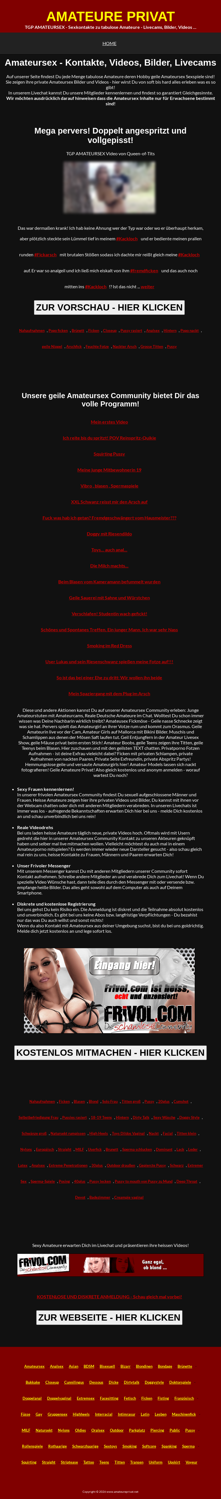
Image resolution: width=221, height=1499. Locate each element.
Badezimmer (99, 1197)
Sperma (188, 1446)
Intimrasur (126, 1414)
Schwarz (177, 1165)
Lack (180, 1149)
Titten (119, 1462)
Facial (168, 1133)
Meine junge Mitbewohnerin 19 (109, 469)
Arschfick (74, 346)
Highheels (81, 1414)
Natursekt (44, 1430)
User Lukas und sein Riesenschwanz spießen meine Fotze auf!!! (109, 661)
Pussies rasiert (74, 1117)
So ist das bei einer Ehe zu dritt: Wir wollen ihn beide (109, 677)
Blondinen (144, 1366)
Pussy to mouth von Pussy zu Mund (143, 1181)
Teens (104, 1462)
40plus (79, 1181)
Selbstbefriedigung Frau (38, 1117)
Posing (64, 1181)
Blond (93, 1101)
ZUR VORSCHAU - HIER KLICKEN (109, 307)
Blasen (79, 1101)
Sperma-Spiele (43, 1181)
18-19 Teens (101, 1117)
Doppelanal (32, 1398)
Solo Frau (110, 1101)
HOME (109, 43)
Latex (22, 1165)
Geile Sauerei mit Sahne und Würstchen (109, 597)
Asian (73, 1366)
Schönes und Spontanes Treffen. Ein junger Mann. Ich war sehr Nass (109, 629)
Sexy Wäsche (164, 1117)
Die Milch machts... (109, 565)
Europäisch (45, 1149)
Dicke (113, 1382)
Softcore (149, 1446)
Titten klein (186, 1133)
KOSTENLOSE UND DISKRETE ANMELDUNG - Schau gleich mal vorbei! (109, 1296)
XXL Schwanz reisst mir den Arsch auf (109, 501)
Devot (80, 1197)
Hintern (170, 330)
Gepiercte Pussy (152, 1165)
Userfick (95, 1149)
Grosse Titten (151, 346)
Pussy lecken (100, 1181)
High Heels (98, 1133)
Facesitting (109, 1398)
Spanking (169, 1446)
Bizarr (125, 1366)
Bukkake (33, 1382)
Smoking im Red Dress (109, 645)
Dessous (96, 1382)
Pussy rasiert (131, 330)
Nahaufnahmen (32, 330)
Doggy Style (189, 1117)
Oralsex (98, 1430)
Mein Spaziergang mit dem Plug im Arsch (109, 693)
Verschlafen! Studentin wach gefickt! (109, 613)
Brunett (112, 1149)
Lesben (160, 1414)
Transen (136, 1462)
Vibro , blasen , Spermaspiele (109, 485)
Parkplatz (137, 1430)
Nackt (154, 1133)
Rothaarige (57, 1446)
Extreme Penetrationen (68, 1165)
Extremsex (86, 1398)
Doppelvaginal (59, 1398)
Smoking (129, 1446)
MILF (79, 1149)
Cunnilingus (74, 1382)
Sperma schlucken (137, 1149)
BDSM (89, 1366)
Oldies (80, 1430)
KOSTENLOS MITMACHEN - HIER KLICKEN (110, 1052)
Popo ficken (58, 330)
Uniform (155, 1462)
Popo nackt (189, 330)
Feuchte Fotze (97, 346)
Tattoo (88, 1462)
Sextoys (110, 1446)
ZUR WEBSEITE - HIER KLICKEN (109, 1317)
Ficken (93, 330)
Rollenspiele (32, 1446)
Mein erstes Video (109, 421)
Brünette (185, 1366)
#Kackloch (127, 238)
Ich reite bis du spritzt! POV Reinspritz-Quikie (109, 437)
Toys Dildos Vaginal (128, 1133)
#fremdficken (144, 270)
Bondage (165, 1366)
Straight (64, 1149)
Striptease (69, 1462)
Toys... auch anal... (109, 549)
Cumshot (181, 1101)
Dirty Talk (141, 1117)
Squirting (29, 1462)
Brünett (78, 330)
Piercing (157, 1430)
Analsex (153, 330)
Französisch (184, 1398)
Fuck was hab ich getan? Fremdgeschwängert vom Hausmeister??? (109, 517)
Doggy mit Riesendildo (109, 533)
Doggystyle (154, 1382)
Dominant (164, 1149)
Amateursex (34, 1366)
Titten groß (131, 1101)
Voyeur (191, 1462)
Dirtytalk (131, 1382)
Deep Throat (186, 1181)
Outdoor (117, 1430)
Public (175, 1430)
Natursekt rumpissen (68, 1133)
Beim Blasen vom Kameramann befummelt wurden (109, 581)
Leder (193, 1149)
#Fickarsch (45, 254)
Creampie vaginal (129, 1197)
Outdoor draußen (121, 1165)
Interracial (103, 1414)
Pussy (172, 346)
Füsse (25, 1414)
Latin (145, 1414)
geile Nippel (52, 346)
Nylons (26, 1149)
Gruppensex (57, 1414)
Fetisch (130, 1398)
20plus (164, 1101)
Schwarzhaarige (85, 1446)
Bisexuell (107, 1366)
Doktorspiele (180, 1382)
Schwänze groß (34, 1133)
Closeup (109, 330)
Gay (39, 1414)
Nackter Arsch (124, 346)
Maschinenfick (184, 1414)
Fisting (163, 1398)
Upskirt (174, 1462)
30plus (97, 1165)
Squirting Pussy (109, 453)
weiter (147, 286)
